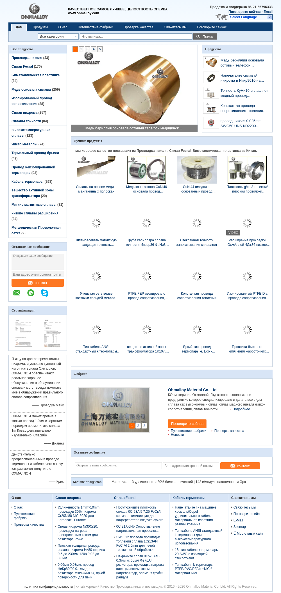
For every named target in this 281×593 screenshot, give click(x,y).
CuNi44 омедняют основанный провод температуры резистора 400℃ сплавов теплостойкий (197, 189)
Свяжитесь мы (175, 27)
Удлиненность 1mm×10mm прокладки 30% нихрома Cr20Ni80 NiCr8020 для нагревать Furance (78, 513)
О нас (62, 27)
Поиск (207, 37)
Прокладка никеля (27, 58)
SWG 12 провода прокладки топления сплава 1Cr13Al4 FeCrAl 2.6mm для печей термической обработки (138, 543)
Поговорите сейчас (244, 12)
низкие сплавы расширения (35, 213)
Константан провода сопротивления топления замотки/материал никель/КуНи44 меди (243, 109)
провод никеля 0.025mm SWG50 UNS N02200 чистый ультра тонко (241, 124)
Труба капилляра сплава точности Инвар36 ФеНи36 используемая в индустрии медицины (146, 242)
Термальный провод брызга (35, 153)
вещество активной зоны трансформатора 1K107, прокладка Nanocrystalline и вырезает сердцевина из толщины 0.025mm (146, 349)
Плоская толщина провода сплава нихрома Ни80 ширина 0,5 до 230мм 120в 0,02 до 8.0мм (81, 552)
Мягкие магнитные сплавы (34, 205)
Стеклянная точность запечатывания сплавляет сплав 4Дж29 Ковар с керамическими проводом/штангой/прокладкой (196, 242)
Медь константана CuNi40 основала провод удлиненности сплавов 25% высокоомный (146, 189)
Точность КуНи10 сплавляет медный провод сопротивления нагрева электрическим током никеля (244, 93)
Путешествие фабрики (95, 27)
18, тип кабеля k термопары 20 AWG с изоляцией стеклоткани (197, 554)
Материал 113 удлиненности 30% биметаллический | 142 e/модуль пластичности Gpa (179, 482)
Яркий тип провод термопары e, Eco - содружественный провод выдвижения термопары (197, 349)
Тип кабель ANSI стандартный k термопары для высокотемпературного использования (96, 349)
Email (268, 12)
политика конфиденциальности (48, 587)
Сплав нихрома (24, 113)
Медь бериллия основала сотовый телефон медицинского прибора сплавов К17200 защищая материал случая (134, 128)
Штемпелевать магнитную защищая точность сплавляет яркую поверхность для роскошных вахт (96, 242)
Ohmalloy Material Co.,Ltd (192, 390)
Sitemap (240, 527)
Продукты (40, 27)
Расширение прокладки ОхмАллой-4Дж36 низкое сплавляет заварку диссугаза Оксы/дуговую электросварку (247, 242)
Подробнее (241, 409)
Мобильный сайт (248, 533)
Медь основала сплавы (31, 89)
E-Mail (238, 520)
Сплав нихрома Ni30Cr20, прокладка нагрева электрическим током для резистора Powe (78, 533)
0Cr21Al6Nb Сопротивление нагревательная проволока (138, 529)
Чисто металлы (24, 144)
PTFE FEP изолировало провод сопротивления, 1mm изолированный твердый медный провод (146, 296)
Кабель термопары (28, 182)
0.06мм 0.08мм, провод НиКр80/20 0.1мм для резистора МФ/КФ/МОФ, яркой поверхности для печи (81, 571)
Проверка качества (138, 27)
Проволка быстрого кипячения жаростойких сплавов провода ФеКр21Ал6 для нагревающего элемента (247, 349)
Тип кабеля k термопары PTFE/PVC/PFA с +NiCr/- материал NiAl (194, 569)
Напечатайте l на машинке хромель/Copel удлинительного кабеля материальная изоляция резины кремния (195, 515)
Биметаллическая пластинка (36, 75)
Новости (177, 435)
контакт (37, 283)
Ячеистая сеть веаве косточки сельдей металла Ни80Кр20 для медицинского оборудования (96, 296)
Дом (19, 27)
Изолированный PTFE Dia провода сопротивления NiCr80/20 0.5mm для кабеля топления (247, 296)
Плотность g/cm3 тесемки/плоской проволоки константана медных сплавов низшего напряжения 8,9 (247, 189)
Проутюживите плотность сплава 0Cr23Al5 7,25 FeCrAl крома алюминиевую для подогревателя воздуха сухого (140, 513)
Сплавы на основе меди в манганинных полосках (96, 189)
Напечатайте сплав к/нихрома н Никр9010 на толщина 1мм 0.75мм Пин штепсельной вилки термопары (242, 78)
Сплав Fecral (22, 66)
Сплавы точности (26, 121)
